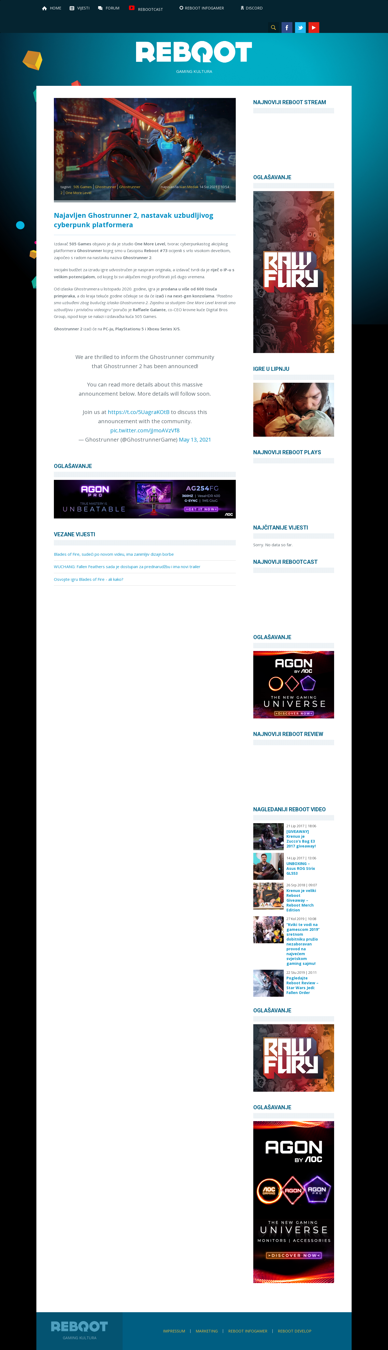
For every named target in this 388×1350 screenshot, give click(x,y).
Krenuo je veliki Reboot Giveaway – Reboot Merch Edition (301, 900)
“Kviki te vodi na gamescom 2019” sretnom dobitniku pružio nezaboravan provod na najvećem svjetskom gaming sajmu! (303, 944)
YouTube (314, 27)
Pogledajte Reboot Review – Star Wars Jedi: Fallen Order (302, 985)
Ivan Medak (189, 186)
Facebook (287, 27)
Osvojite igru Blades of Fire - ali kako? (88, 579)
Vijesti (83, 8)
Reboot (194, 52)
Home (55, 8)
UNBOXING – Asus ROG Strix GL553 (300, 868)
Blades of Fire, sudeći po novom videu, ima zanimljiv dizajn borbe (114, 554)
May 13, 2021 (195, 439)
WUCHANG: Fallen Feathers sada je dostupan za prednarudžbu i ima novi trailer (127, 566)
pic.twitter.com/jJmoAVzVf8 (144, 430)
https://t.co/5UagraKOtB (138, 412)
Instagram (327, 27)
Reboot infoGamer (247, 1331)
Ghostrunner (105, 186)
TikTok (340, 27)
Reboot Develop (294, 1331)
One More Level (78, 192)
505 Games (83, 186)
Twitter (300, 27)
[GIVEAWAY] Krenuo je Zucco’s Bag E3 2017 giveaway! (301, 839)
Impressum (174, 1331)
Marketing (207, 1331)
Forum (112, 8)
